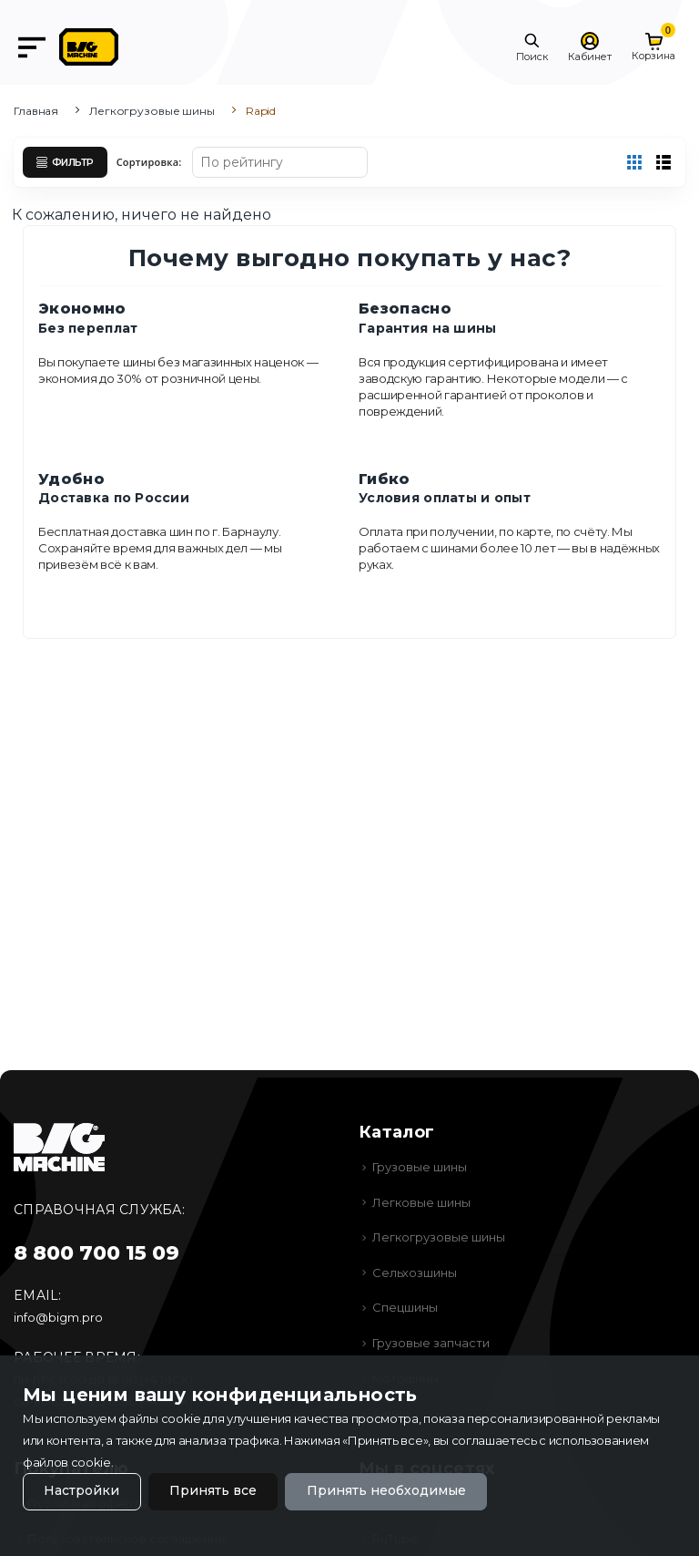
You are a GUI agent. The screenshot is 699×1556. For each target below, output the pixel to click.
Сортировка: (149, 162)
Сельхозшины (414, 1272)
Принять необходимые (386, 1491)
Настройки (81, 1491)
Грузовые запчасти (431, 1342)
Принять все (213, 1491)
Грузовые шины (419, 1166)
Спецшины (405, 1307)
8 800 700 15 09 (96, 1253)
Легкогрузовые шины (152, 111)
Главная (36, 111)
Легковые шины (421, 1202)
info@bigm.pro (58, 1317)
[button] (532, 47)
